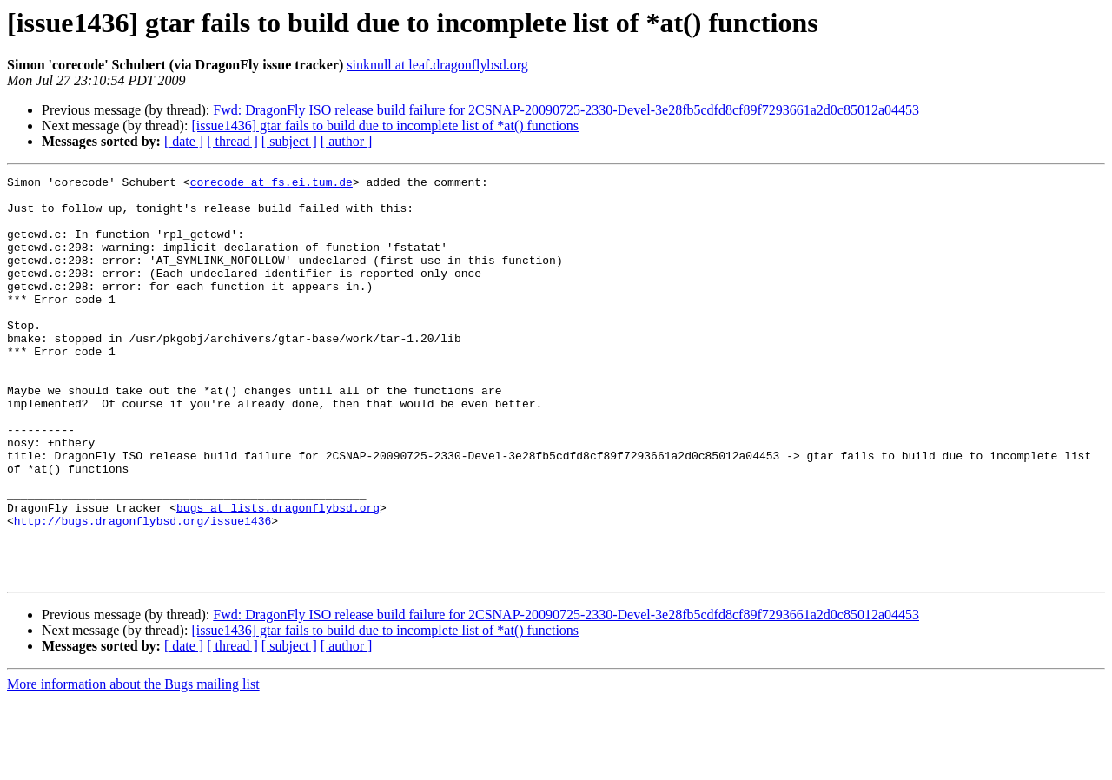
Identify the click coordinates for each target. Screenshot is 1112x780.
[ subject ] (289, 141)
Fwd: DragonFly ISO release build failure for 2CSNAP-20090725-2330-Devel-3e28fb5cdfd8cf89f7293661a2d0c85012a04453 (566, 109)
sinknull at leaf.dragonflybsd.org (437, 64)
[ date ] (183, 141)
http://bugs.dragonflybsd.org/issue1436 (142, 590)
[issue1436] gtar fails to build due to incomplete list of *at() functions (385, 125)
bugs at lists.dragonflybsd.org (278, 575)
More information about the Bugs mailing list (133, 764)
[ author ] (347, 141)
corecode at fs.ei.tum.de (271, 184)
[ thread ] (232, 141)
